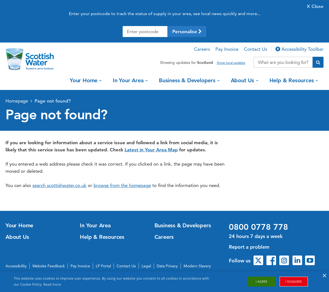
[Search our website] (283, 62)
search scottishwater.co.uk (59, 185)
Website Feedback (48, 265)
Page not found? (53, 101)
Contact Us (255, 49)
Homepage (16, 101)
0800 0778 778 (258, 227)
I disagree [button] (293, 281)
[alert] (164, 281)
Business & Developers (188, 80)
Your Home (84, 80)
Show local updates (231, 63)
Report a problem (249, 247)
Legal (146, 265)
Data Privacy (167, 265)
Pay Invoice (226, 49)
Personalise (187, 31)
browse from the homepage (122, 185)
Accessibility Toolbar (299, 49)
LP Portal (103, 265)
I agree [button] (262, 281)
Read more (52, 284)
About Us (243, 80)
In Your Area (129, 80)
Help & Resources (292, 80)
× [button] (324, 276)
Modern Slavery (197, 265)
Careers (202, 49)
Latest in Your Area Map (151, 149)
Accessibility (16, 265)
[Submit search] (318, 62)
